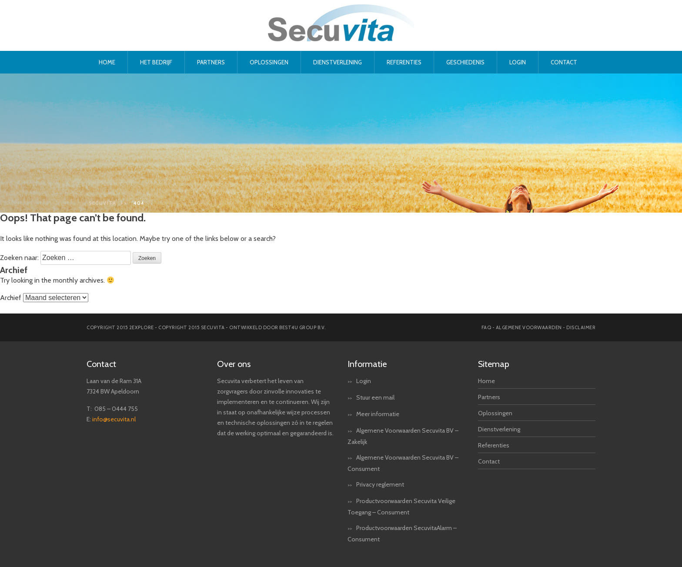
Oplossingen (269, 62)
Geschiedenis (465, 62)
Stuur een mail (375, 397)
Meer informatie (377, 414)
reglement (390, 484)
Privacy (365, 484)
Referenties (404, 62)
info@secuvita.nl (114, 419)
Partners (211, 62)
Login (517, 62)
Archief (10, 298)
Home (107, 62)
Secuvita (102, 203)
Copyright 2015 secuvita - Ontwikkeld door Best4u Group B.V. (242, 327)
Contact (564, 62)
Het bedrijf (156, 62)
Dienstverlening (337, 62)
